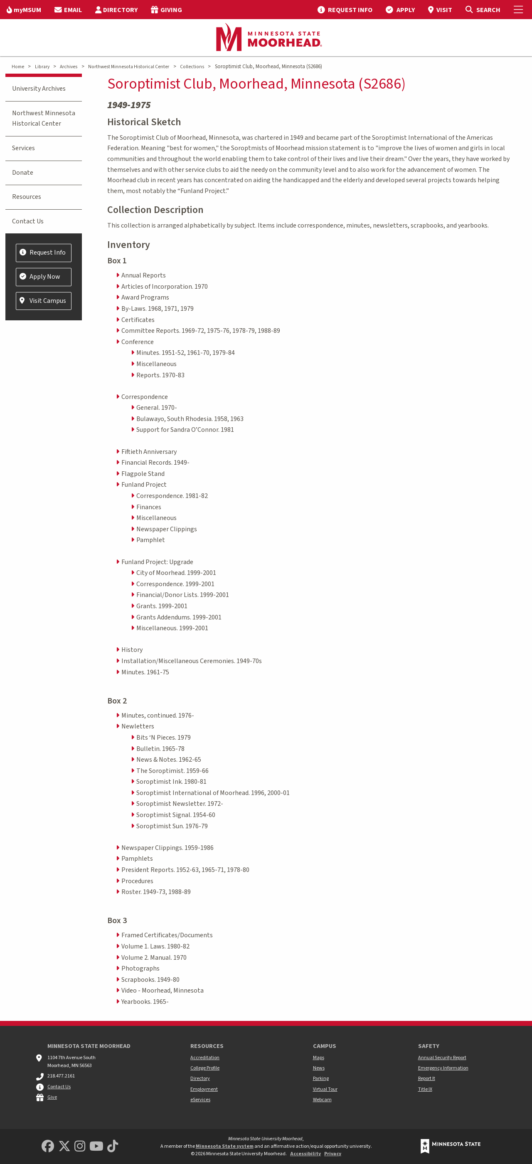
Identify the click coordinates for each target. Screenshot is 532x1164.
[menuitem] (24, 9)
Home (18, 66)
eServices (200, 1099)
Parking (321, 1078)
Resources (26, 196)
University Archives (39, 88)
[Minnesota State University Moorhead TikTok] (112, 1147)
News (319, 1068)
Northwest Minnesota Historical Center (128, 66)
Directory (200, 1078)
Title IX (425, 1089)
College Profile (204, 1068)
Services (23, 148)
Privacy (332, 1153)
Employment (204, 1089)
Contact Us (28, 221)
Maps (318, 1057)
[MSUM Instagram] (79, 1147)
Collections (192, 66)
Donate (22, 172)
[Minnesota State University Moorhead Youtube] (96, 1147)
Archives (68, 66)
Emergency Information (443, 1068)
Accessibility (305, 1153)
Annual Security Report (442, 1057)
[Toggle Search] (483, 9)
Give (52, 1097)
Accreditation (204, 1057)
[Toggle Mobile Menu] (519, 9)
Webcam (322, 1099)
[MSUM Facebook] (48, 1147)
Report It (426, 1078)
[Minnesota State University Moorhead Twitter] (64, 1147)
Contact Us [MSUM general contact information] (59, 1086)
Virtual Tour (325, 1089)
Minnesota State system (225, 1146)
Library (42, 66)
